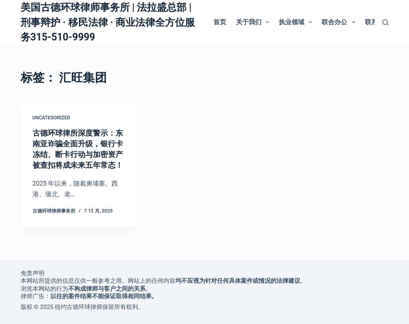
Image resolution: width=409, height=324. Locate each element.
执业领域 (297, 22)
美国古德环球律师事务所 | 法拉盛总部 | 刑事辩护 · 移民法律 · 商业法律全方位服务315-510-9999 (108, 22)
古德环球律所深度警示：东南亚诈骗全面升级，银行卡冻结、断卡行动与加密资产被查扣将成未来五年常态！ (76, 153)
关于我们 (254, 22)
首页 (219, 22)
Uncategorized (51, 118)
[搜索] (385, 22)
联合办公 (340, 22)
